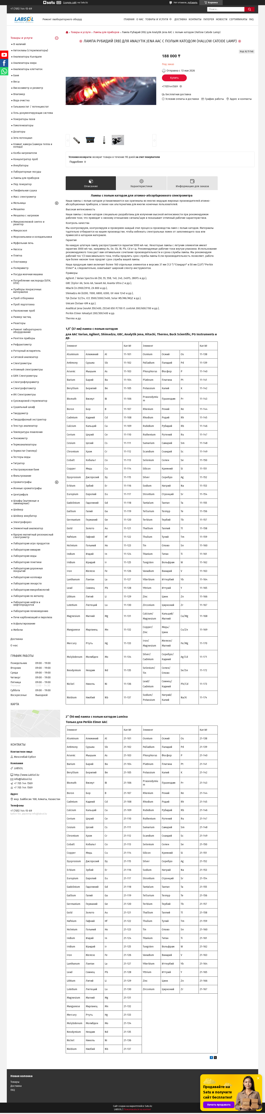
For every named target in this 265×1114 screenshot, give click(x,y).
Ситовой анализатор (25, 357)
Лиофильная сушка (25, 190)
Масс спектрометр (24, 196)
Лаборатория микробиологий (31, 589)
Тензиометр (20, 438)
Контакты (195, 19)
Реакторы (19, 323)
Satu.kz (148, 1107)
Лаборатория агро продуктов (31, 543)
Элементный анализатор (28, 528)
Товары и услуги (156, 19)
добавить (192, 2)
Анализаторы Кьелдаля (27, 56)
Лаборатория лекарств (27, 583)
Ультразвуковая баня (26, 469)
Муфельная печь (23, 243)
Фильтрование (22, 475)
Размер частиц (22, 317)
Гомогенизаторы (23, 125)
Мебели (18, 629)
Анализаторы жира (24, 63)
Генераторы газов (24, 119)
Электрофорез (22, 522)
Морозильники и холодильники (32, 236)
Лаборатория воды (24, 556)
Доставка (180, 19)
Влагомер (19, 94)
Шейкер (18, 509)
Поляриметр (21, 268)
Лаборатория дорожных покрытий (28, 570)
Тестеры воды (21, 457)
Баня (16, 75)
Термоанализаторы (24, 444)
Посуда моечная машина (28, 274)
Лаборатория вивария (26, 549)
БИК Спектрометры (25, 375)
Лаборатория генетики (27, 562)
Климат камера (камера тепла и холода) (32, 145)
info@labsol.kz (23, 779)
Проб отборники (23, 298)
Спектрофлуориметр (26, 382)
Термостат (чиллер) (25, 450)
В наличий (19, 44)
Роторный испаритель (27, 350)
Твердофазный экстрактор (29, 419)
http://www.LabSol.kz (26, 774)
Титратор (19, 463)
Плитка (17, 255)
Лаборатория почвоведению (30, 611)
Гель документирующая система (33, 113)
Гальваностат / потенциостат (31, 106)
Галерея (208, 19)
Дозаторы (19, 131)
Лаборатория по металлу (28, 596)
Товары (14, 1083)
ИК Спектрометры (24, 394)
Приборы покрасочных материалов (27, 291)
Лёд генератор (22, 184)
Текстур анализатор (25, 425)
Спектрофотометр (24, 388)
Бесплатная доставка (178, 94)
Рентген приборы (24, 338)
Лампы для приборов (106, 32)
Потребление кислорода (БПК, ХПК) (32, 282)
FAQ (251, 19)
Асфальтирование (24, 623)
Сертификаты (238, 19)
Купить (174, 77)
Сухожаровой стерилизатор (30, 400)
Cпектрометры (22, 363)
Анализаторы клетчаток (28, 69)
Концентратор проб (25, 159)
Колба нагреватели (25, 153)
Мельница (19, 203)
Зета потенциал (22, 138)
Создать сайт (70, 2)
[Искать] (249, 9)
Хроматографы (22, 482)
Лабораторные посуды (27, 171)
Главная (129, 19)
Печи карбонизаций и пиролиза (32, 617)
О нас (140, 19)
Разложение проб (24, 310)
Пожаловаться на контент (137, 1110)
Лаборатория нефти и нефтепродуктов (26, 603)
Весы (16, 81)
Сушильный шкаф (24, 407)
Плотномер (20, 261)
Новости (221, 19)
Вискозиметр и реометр (28, 88)
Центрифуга (20, 494)
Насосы (17, 249)
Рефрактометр (22, 344)
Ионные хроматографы (27, 488)
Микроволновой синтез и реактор (28, 223)
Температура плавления (28, 432)
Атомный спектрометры (28, 369)
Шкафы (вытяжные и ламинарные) (26, 502)
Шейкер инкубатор (25, 515)
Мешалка (18, 209)
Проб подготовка (23, 304)
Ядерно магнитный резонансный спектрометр (33, 536)
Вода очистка (21, 100)
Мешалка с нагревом (26, 215)
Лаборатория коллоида (27, 577)
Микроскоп (20, 230)
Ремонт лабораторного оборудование (27, 331)
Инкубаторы (20, 165)
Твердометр (20, 413)
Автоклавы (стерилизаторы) (30, 50)
